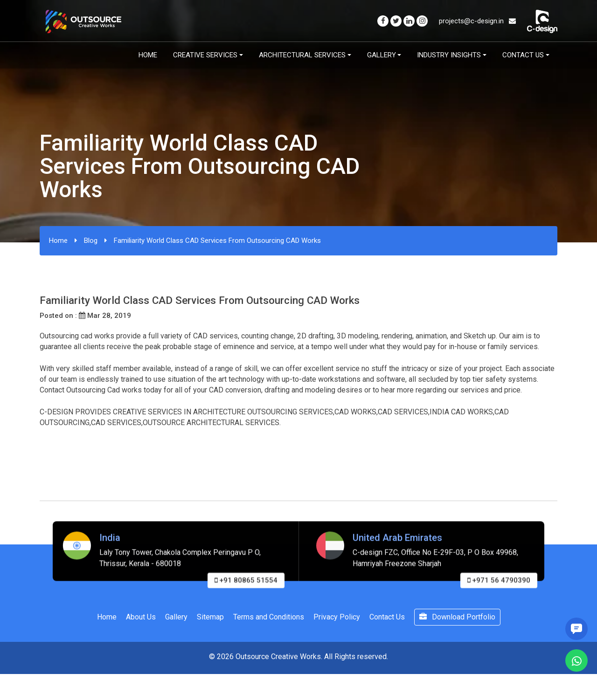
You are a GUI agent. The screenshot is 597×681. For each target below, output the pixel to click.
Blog (90, 240)
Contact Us (523, 55)
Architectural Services (302, 55)
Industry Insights (449, 55)
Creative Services (205, 55)
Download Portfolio (457, 616)
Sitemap (210, 616)
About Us (141, 616)
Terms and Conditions (268, 616)
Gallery (381, 55)
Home (148, 55)
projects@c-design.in (477, 21)
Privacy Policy (336, 616)
